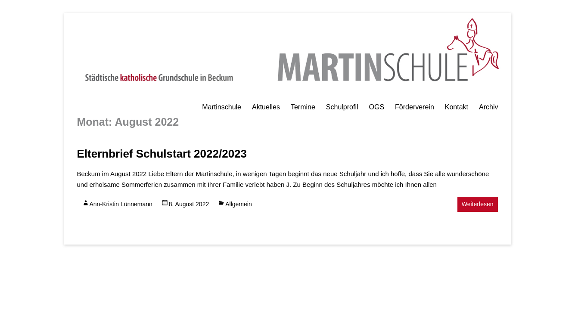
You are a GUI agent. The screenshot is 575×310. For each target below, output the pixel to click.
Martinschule (221, 107)
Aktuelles (266, 107)
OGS (377, 107)
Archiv (488, 107)
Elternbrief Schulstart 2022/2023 (162, 153)
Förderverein (414, 107)
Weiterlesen (478, 204)
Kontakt (456, 107)
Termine (303, 107)
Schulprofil (342, 107)
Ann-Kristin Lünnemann (121, 204)
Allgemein (238, 204)
